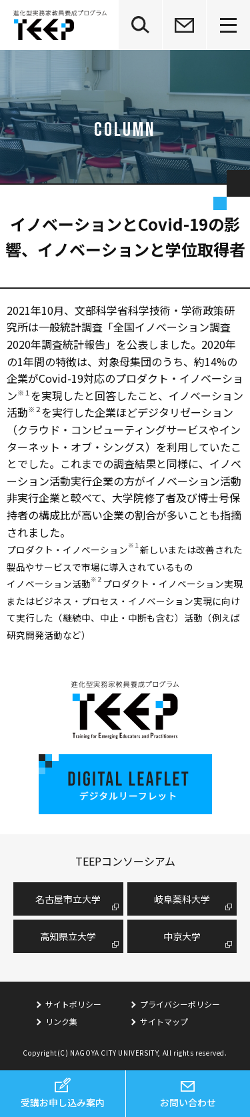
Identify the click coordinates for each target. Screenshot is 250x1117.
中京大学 (182, 936)
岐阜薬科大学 (182, 899)
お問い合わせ (188, 1102)
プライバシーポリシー (180, 1004)
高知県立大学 (68, 936)
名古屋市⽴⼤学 (68, 899)
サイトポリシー (73, 1004)
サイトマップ (164, 1021)
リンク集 (61, 1021)
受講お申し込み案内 (63, 1102)
